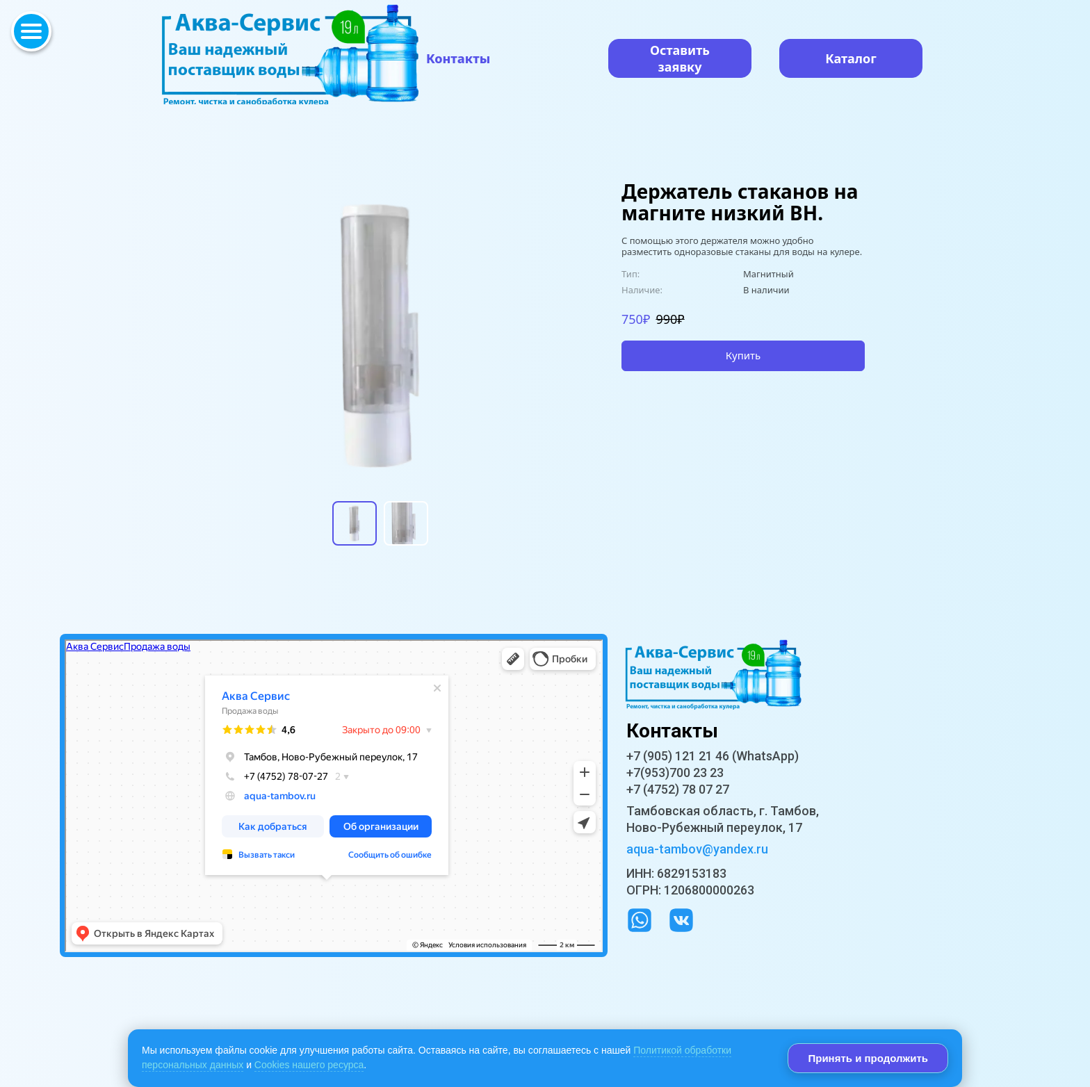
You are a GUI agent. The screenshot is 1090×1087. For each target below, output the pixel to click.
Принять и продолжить (868, 1058)
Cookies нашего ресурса (309, 1064)
